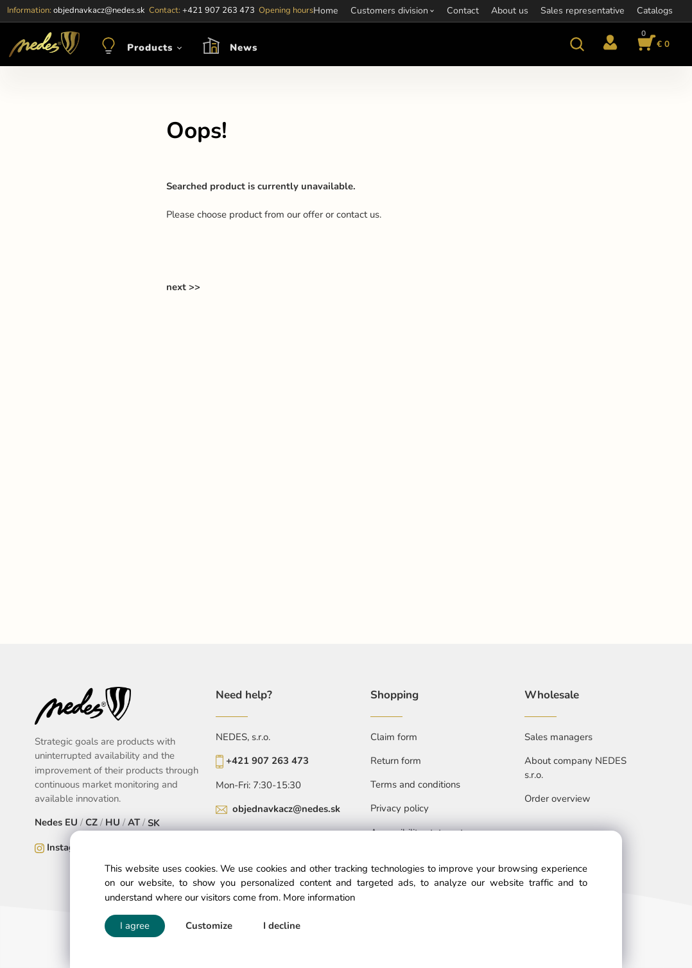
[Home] (42, 44)
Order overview (557, 798)
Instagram (69, 847)
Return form (395, 760)
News (243, 47)
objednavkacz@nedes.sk (286, 808)
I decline (281, 925)
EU (71, 822)
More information (319, 897)
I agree (135, 925)
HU (112, 822)
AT (134, 822)
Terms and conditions (415, 784)
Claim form (393, 736)
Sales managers (558, 736)
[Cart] (652, 44)
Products (150, 47)
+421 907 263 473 (267, 760)
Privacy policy (399, 808)
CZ (91, 822)
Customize (209, 925)
